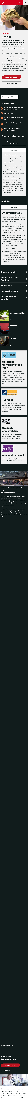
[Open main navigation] (25, 2)
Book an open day (11, 83)
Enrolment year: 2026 (9, 97)
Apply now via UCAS (11, 77)
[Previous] (3, 150)
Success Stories (10, 1065)
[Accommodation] (18, 320)
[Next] (24, 150)
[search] (20, 2)
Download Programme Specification (14, 143)
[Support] (18, 345)
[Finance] (18, 332)
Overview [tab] (14, 150)
